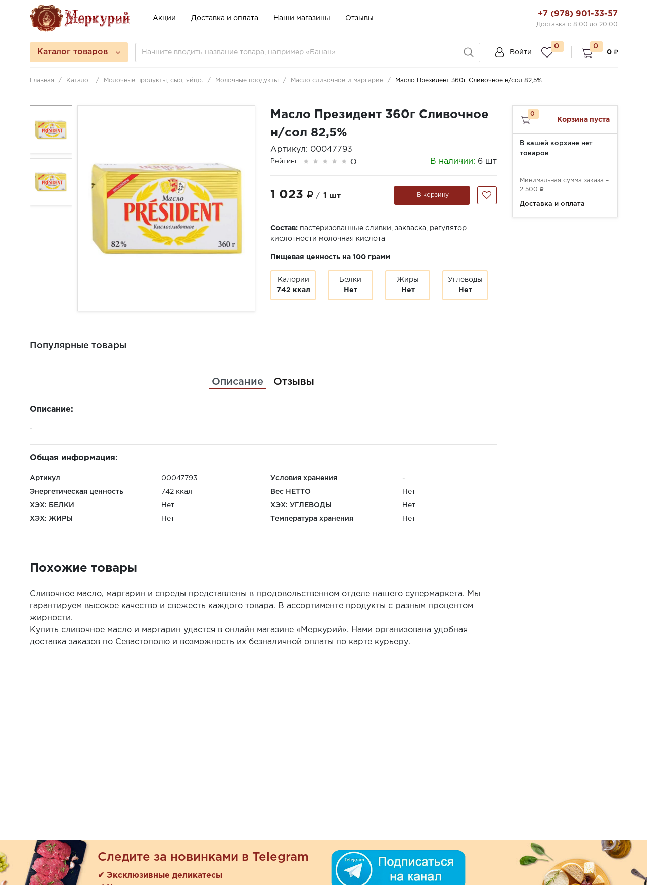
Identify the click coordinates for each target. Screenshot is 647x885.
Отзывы (359, 18)
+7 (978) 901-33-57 (578, 14)
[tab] (237, 382)
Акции (164, 18)
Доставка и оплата (224, 18)
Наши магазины (301, 18)
